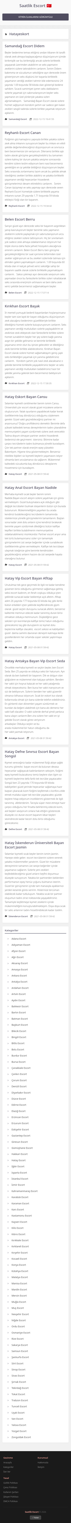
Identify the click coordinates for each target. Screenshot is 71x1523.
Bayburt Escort (18, 1024)
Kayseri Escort (17, 1221)
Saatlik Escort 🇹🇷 (35, 5)
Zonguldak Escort (19, 1437)
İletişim (41, 1467)
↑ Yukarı (35, 1518)
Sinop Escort (16, 1369)
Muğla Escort (17, 1301)
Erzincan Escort (18, 1117)
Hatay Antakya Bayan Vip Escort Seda (35, 661)
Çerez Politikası (10, 1487)
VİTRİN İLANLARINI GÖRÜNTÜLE (35, 16)
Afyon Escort (16, 951)
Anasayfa (7, 1462)
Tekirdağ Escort (18, 1388)
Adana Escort (17, 938)
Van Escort (15, 1418)
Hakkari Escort (18, 1154)
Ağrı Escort (16, 957)
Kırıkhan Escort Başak (22, 306)
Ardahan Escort (18, 988)
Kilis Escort (15, 1228)
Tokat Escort (16, 1394)
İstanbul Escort (18, 1178)
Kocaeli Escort (17, 1258)
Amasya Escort (18, 969)
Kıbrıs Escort (16, 1234)
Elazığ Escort (16, 1111)
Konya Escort (17, 1264)
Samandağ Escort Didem (25, 46)
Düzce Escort (17, 1098)
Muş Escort (16, 1308)
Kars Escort (16, 1209)
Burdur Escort (17, 1055)
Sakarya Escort (18, 1345)
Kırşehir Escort (18, 1252)
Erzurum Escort (18, 1123)
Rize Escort (16, 1338)
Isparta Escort (17, 1172)
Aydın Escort (16, 1000)
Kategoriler (8, 1467)
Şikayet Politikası (11, 1496)
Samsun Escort (18, 1351)
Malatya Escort (18, 1277)
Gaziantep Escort (19, 1135)
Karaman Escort (18, 1203)
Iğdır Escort (16, 1166)
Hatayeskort (19, 34)
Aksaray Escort (18, 963)
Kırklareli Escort (18, 1246)
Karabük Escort (18, 1197)
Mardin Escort (17, 1289)
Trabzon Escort (18, 1400)
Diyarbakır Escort (19, 1092)
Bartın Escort (17, 1012)
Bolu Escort (16, 1049)
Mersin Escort (17, 1295)
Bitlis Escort (16, 1043)
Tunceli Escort (17, 1406)
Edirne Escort (17, 1104)
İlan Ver (6, 1471)
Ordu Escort (16, 1326)
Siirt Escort (15, 1363)
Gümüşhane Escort (20, 1148)
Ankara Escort (17, 975)
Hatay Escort (16, 1160)
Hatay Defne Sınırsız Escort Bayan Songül (32, 753)
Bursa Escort (16, 1061)
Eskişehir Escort (18, 1129)
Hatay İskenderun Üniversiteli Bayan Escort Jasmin (34, 844)
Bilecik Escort (17, 1031)
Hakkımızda (43, 1462)
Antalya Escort (17, 981)
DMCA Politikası (10, 1501)
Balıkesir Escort (18, 1006)
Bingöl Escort (17, 1037)
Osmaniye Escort (19, 1332)
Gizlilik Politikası (10, 1482)
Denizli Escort (17, 1086)
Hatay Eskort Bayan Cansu (26, 396)
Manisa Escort (17, 1283)
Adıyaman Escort (19, 944)
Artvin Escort (17, 994)
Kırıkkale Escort (18, 1240)
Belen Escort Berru (20, 219)
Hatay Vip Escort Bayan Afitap (29, 578)
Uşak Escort (16, 1412)
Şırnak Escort (17, 1381)
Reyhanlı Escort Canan (23, 132)
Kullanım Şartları (10, 1492)
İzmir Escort (16, 1184)
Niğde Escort (17, 1320)
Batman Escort (18, 1018)
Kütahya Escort (18, 1271)
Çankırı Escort (17, 1074)
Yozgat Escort (17, 1431)
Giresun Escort (18, 1141)
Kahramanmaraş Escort (23, 1191)
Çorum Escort (17, 1080)
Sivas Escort (16, 1375)
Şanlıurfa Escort (18, 1357)
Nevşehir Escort (18, 1314)
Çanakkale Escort (19, 1068)
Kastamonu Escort (20, 1215)
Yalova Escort (17, 1425)
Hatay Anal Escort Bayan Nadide (31, 487)
